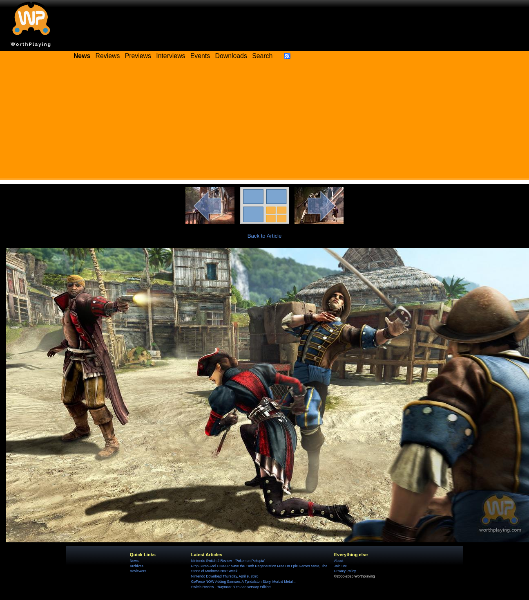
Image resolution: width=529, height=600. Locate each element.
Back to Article (265, 236)
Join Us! (340, 566)
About (338, 561)
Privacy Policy (345, 571)
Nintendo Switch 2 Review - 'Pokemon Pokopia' (228, 561)
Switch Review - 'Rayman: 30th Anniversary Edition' (231, 587)
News (134, 561)
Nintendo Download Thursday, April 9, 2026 (225, 576)
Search (262, 55)
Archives (136, 566)
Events (200, 55)
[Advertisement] (265, 122)
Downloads (231, 55)
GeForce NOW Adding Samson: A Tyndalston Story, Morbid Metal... (243, 582)
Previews (138, 55)
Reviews (108, 55)
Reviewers (138, 571)
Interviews (170, 55)
